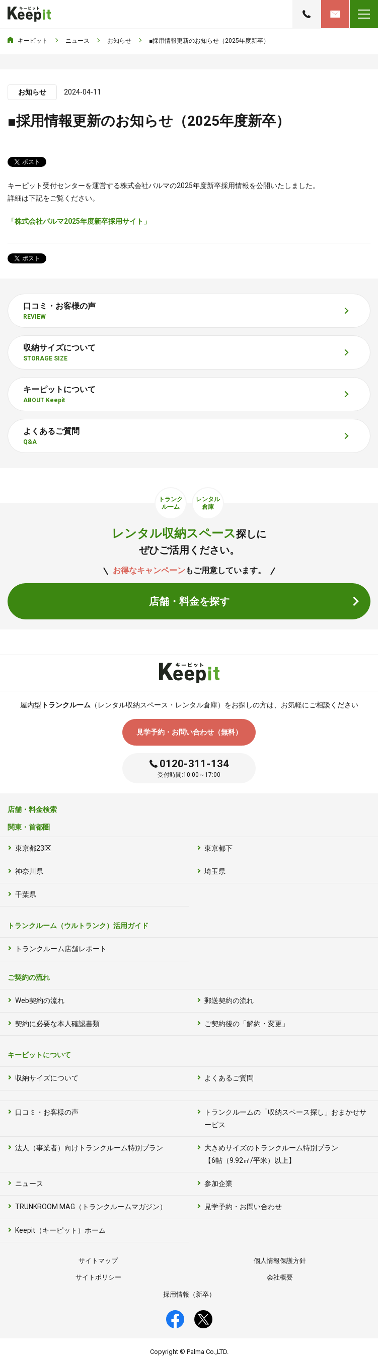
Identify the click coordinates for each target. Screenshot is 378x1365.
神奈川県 (29, 871)
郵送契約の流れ (229, 1000)
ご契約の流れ (29, 977)
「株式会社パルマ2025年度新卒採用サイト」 (79, 221)
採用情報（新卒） (189, 1294)
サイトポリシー (98, 1277)
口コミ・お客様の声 (47, 1112)
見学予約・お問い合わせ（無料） (189, 732)
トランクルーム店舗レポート (61, 949)
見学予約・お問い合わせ (335, 14)
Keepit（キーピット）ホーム (60, 1230)
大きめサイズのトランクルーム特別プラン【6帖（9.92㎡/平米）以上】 (271, 1154)
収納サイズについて (47, 1078)
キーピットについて (39, 1055)
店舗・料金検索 (32, 809)
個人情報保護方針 (280, 1260)
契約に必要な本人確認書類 (57, 1024)
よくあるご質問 (229, 1078)
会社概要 (280, 1277)
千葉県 (25, 894)
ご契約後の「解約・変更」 (246, 1024)
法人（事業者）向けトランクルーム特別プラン (89, 1148)
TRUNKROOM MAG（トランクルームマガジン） (91, 1207)
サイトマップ (98, 1260)
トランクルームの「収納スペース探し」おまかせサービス (285, 1118)
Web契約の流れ (39, 1000)
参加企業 (218, 1183)
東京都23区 (33, 848)
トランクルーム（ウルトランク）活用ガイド (78, 926)
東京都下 (218, 848)
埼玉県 (214, 871)
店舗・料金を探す (189, 601)
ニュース (29, 1183)
